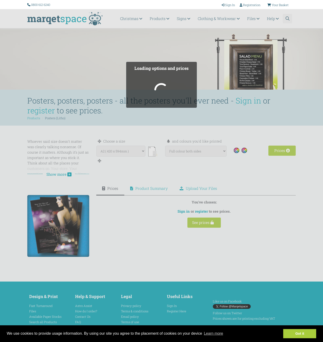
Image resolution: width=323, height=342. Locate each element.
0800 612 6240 (40, 5)
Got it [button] (299, 333)
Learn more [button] (213, 333)
